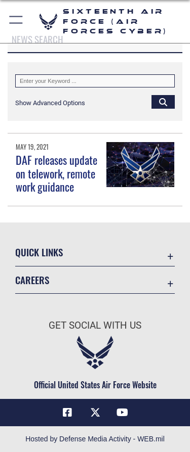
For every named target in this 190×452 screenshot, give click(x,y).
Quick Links (39, 252)
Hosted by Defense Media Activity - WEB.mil (95, 439)
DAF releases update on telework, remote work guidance (56, 173)
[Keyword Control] (95, 80)
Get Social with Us (95, 325)
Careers (32, 280)
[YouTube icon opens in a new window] (122, 412)
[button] (16, 21)
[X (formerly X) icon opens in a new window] (95, 412)
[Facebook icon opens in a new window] (67, 412)
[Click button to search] (163, 101)
